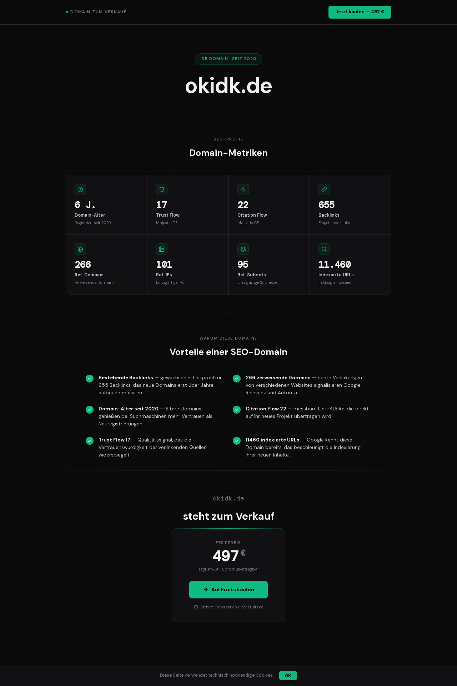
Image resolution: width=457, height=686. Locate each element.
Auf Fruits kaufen (228, 589)
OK (288, 675)
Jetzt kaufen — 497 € (360, 12)
